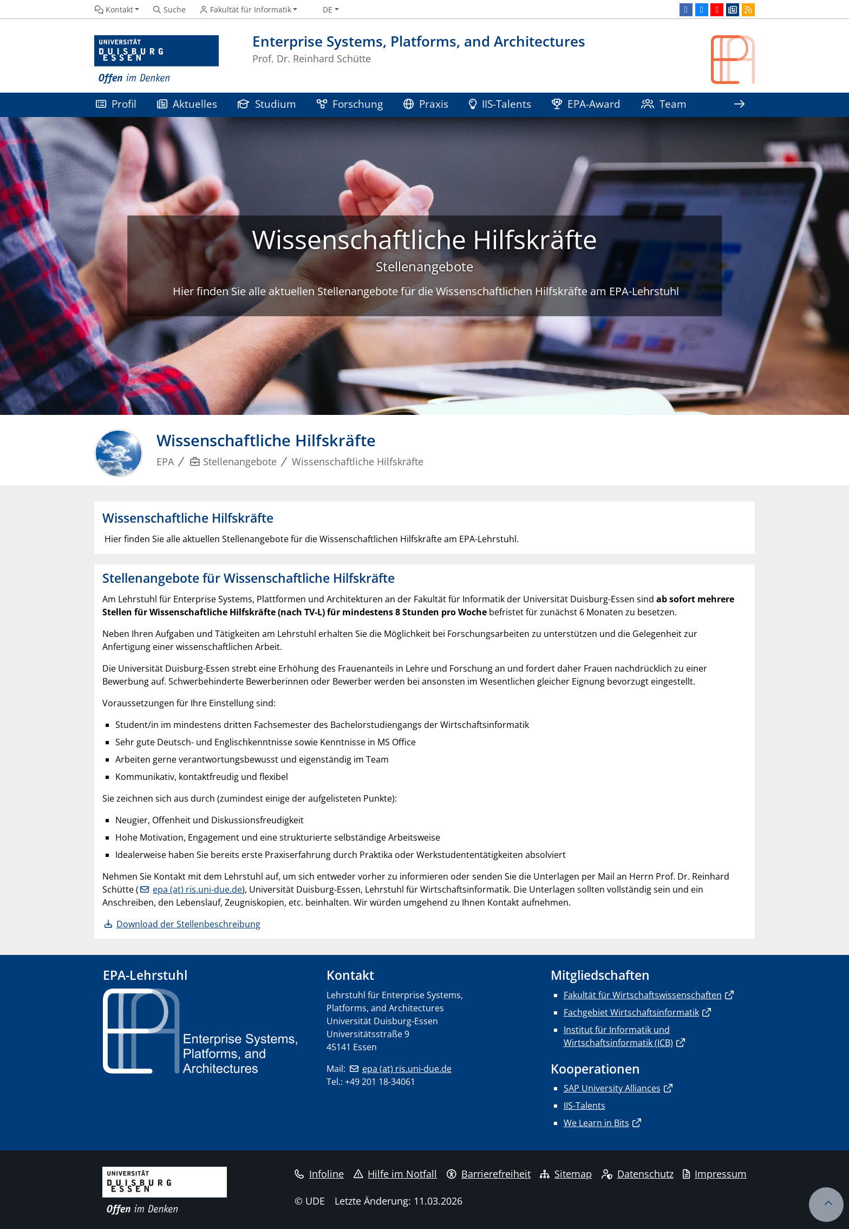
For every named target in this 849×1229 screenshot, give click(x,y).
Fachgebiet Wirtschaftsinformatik (631, 1012)
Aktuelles (187, 103)
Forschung (350, 103)
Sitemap (566, 1173)
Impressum (715, 1173)
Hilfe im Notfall (395, 1173)
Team (664, 103)
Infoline (319, 1173)
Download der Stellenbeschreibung (188, 924)
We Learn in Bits (596, 1123)
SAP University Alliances (612, 1088)
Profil (116, 103)
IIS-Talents (500, 103)
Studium (267, 103)
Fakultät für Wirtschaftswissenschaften (643, 995)
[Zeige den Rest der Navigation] (739, 105)
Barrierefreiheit (489, 1173)
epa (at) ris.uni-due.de (197, 889)
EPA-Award (586, 103)
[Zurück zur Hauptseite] (733, 59)
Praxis (425, 103)
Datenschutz (638, 1173)
